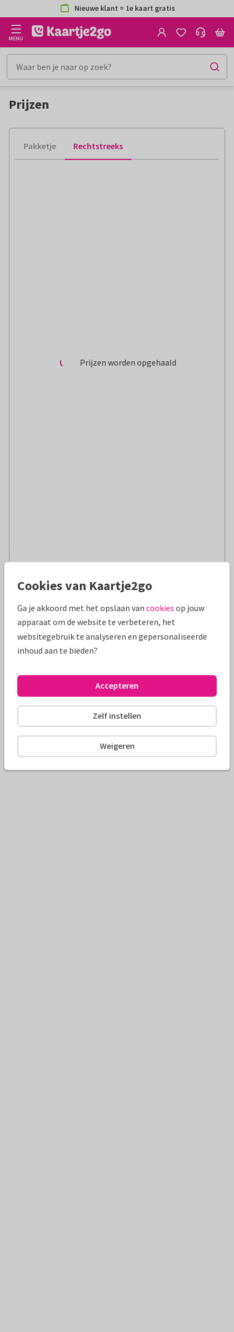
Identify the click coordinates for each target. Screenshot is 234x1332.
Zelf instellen (117, 715)
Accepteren (117, 685)
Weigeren (117, 745)
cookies (160, 607)
